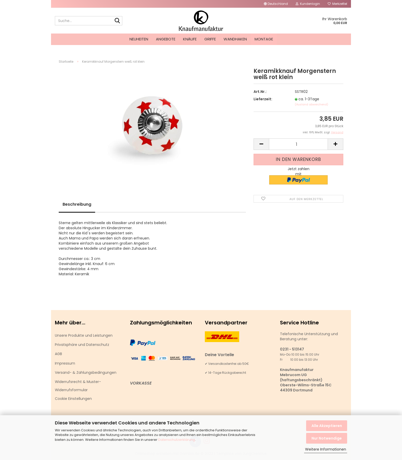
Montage (264, 39)
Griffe (210, 39)
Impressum (65, 363)
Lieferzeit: (263, 99)
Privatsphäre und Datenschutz (82, 344)
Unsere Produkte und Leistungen (84, 335)
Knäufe (190, 39)
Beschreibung (77, 204)
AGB (58, 353)
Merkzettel (337, 4)
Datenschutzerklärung (176, 439)
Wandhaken (235, 39)
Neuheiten (138, 39)
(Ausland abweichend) (311, 104)
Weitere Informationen (325, 449)
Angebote (165, 39)
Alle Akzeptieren (326, 425)
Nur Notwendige (326, 438)
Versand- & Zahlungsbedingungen (85, 372)
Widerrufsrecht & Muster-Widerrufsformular (78, 385)
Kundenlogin (308, 4)
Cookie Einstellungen (73, 398)
